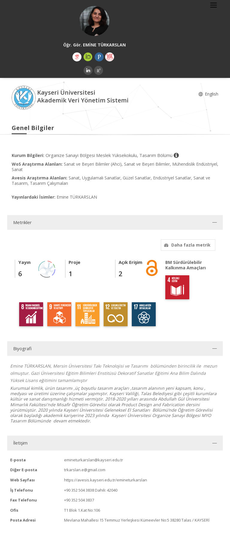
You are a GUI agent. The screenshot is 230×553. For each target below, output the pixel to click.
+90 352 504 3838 (79, 490)
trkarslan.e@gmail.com (84, 469)
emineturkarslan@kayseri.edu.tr (93, 460)
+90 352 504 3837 (79, 500)
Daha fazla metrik (187, 245)
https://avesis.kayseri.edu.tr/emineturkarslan (105, 480)
